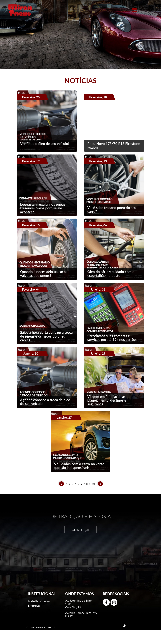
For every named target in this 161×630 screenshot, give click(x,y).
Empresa (34, 605)
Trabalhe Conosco (40, 601)
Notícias (80, 80)
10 (93, 484)
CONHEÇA (80, 530)
